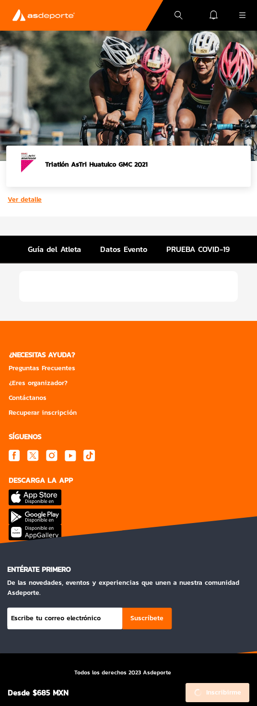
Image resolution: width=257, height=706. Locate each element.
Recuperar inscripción (43, 413)
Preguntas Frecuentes (42, 368)
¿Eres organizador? (38, 383)
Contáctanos (28, 398)
